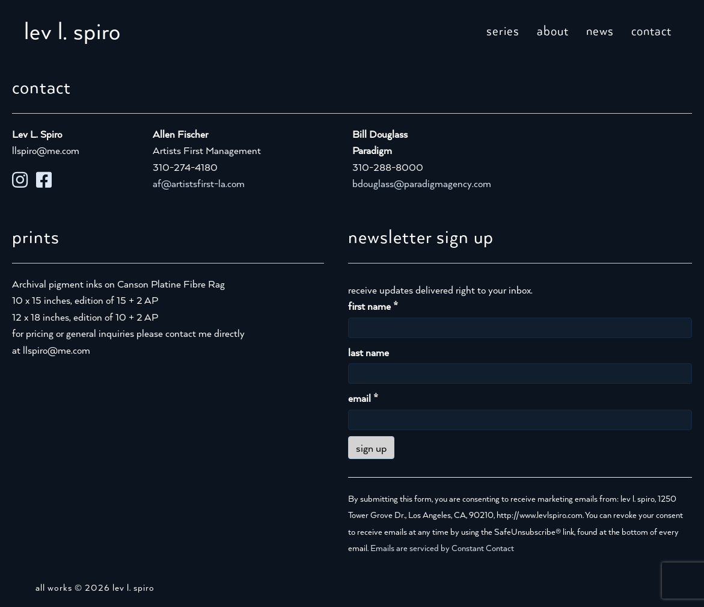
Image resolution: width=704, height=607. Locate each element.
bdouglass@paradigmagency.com (421, 183)
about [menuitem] (553, 30)
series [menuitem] (502, 30)
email (363, 398)
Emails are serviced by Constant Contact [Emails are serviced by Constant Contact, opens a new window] (442, 547)
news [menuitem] (600, 30)
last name (368, 352)
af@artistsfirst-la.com (199, 183)
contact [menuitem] (651, 30)
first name (373, 306)
